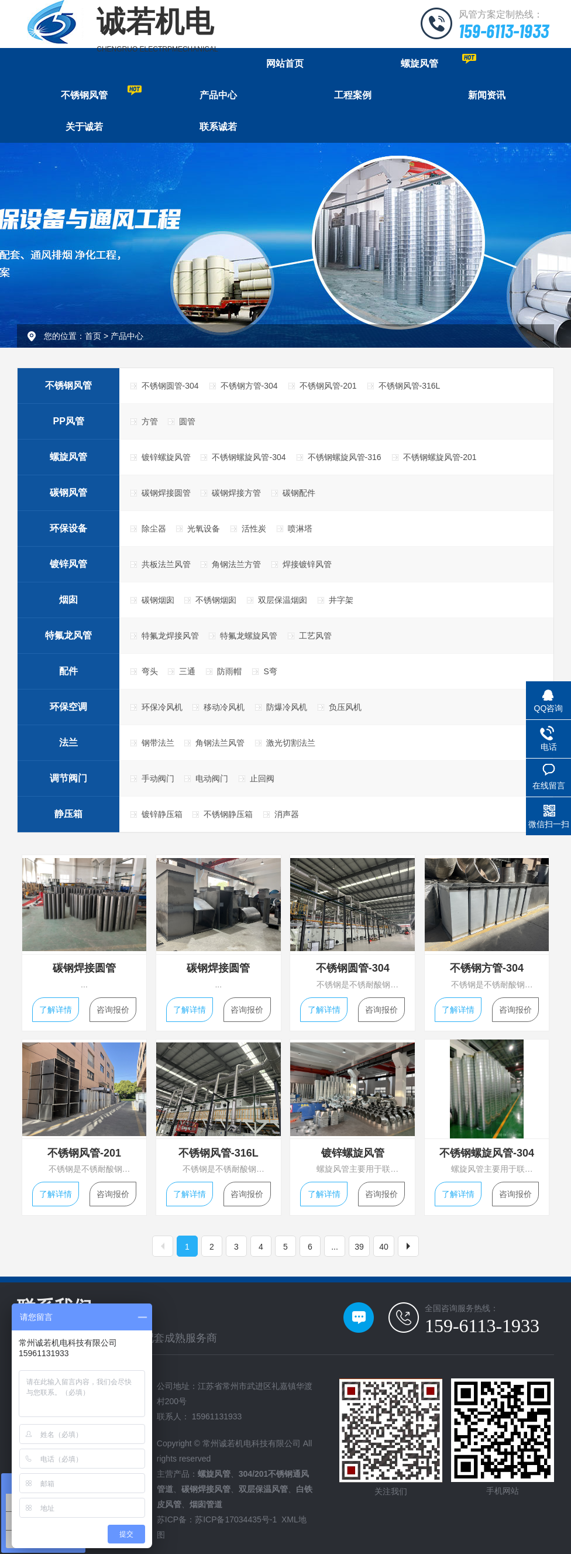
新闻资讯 (486, 95)
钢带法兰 (158, 742)
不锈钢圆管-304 (170, 385)
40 (383, 1246)
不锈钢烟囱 (215, 600)
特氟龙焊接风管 (170, 635)
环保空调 (68, 707)
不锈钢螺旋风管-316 (344, 457)
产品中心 (218, 95)
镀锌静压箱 (162, 814)
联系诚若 (218, 127)
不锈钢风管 (101, 92)
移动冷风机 (224, 707)
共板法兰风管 (166, 564)
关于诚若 (84, 127)
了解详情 (55, 1009)
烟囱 (68, 600)
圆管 (187, 421)
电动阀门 (211, 778)
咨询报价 (113, 1009)
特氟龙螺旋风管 (248, 635)
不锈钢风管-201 (328, 385)
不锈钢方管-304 (249, 385)
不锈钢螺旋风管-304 (249, 457)
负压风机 (345, 707)
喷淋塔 (300, 528)
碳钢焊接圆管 (166, 493)
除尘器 (154, 528)
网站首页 (285, 63)
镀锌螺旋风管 (166, 457)
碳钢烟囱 (158, 600)
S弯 (270, 671)
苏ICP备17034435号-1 (236, 1519)
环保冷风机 (162, 707)
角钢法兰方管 (236, 564)
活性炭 (254, 528)
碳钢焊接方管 (236, 493)
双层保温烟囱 (282, 600)
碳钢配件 (299, 493)
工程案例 (353, 95)
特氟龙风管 (68, 635)
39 (359, 1246)
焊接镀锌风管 (307, 564)
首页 (93, 336)
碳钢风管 (68, 493)
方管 (150, 421)
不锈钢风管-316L (410, 385)
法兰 (68, 742)
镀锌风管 (68, 564)
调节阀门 (68, 778)
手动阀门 (158, 778)
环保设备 (68, 528)
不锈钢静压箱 (228, 814)
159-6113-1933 (504, 30)
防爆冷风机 (286, 707)
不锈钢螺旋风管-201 (440, 457)
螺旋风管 (439, 61)
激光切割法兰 (290, 742)
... (334, 1246)
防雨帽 (229, 671)
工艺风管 (315, 635)
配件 (68, 671)
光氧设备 (203, 528)
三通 (187, 671)
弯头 (150, 671)
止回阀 (262, 778)
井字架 (341, 600)
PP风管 (68, 421)
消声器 (286, 814)
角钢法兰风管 (220, 742)
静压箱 (68, 814)
